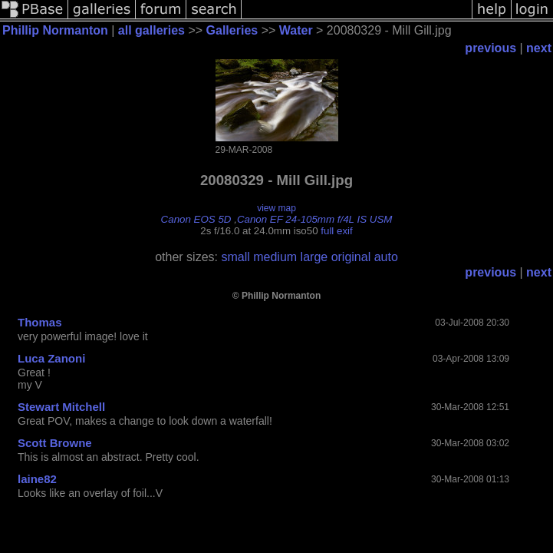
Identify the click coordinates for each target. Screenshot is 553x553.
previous (490, 48)
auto (386, 256)
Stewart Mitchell (61, 406)
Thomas (40, 322)
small (235, 256)
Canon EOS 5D (196, 219)
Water (296, 30)
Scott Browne (55, 442)
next (538, 48)
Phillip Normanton (55, 30)
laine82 (37, 478)
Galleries (232, 30)
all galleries (151, 30)
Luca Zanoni (51, 358)
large (314, 256)
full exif (336, 231)
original (351, 256)
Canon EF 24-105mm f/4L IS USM (315, 219)
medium (275, 256)
